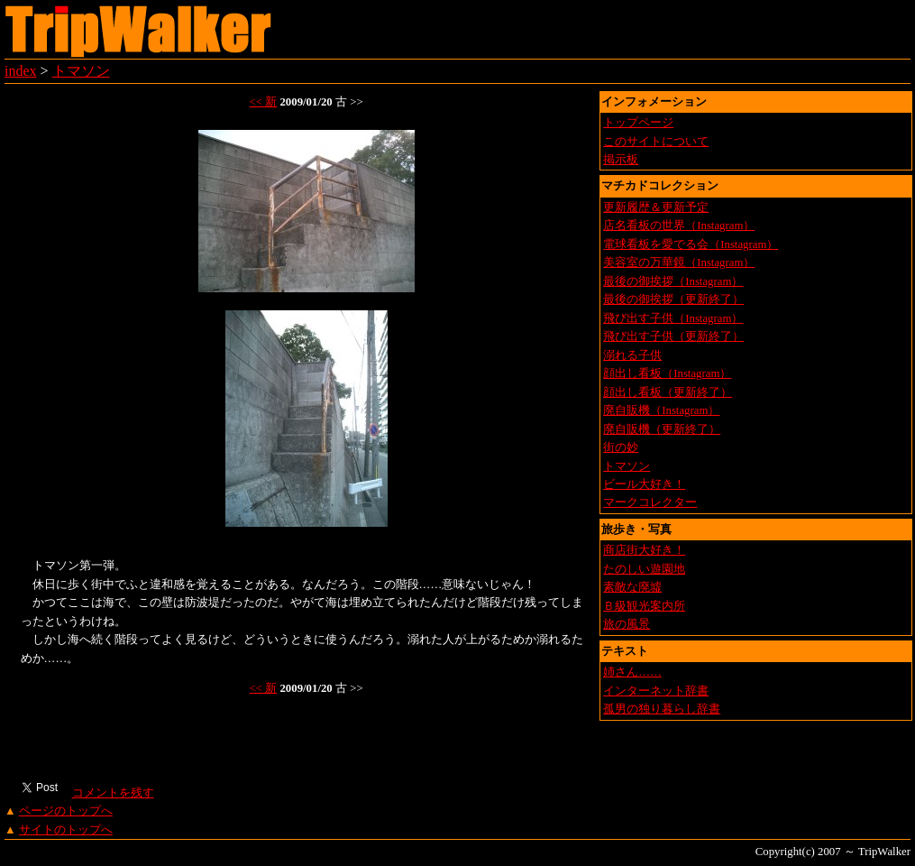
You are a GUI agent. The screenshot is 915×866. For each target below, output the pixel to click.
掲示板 (620, 159)
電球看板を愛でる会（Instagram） (690, 244)
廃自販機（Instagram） (661, 410)
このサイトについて (656, 141)
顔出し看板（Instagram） (667, 373)
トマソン (81, 70)
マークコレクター (650, 502)
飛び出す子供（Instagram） (673, 318)
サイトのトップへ (66, 830)
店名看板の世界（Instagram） (679, 225)
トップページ (638, 122)
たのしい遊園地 (644, 569)
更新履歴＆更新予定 (656, 207)
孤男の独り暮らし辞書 (661, 709)
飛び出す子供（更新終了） (673, 336)
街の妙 (620, 447)
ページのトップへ (66, 811)
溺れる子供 (632, 355)
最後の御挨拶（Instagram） (673, 281)
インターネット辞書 (656, 691)
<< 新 (264, 102)
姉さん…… (632, 672)
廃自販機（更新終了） (661, 429)
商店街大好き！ (644, 550)
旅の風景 (626, 624)
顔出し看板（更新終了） (667, 392)
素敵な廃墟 (632, 587)
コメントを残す (112, 793)
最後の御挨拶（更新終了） (673, 299)
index (21, 70)
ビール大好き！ (644, 484)
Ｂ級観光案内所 (644, 606)
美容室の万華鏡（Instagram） (679, 262)
